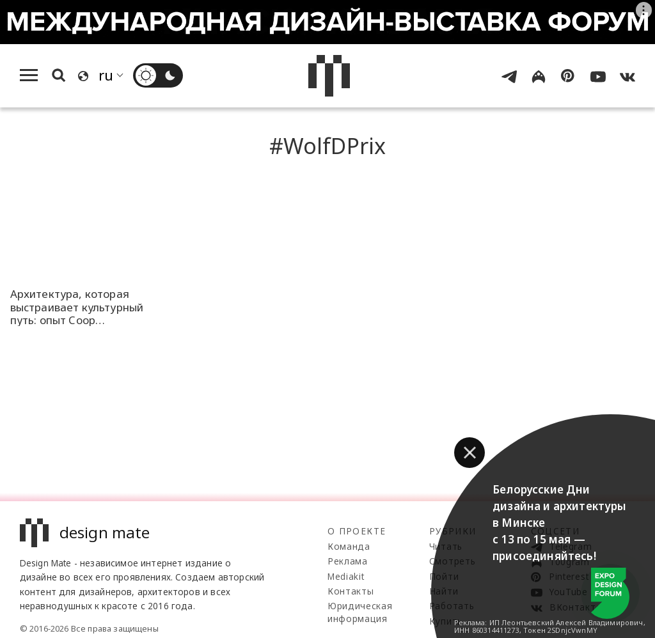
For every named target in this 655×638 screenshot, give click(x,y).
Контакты (351, 591)
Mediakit (346, 576)
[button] (469, 452)
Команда (349, 546)
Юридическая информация (360, 612)
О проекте (357, 531)
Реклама (348, 561)
